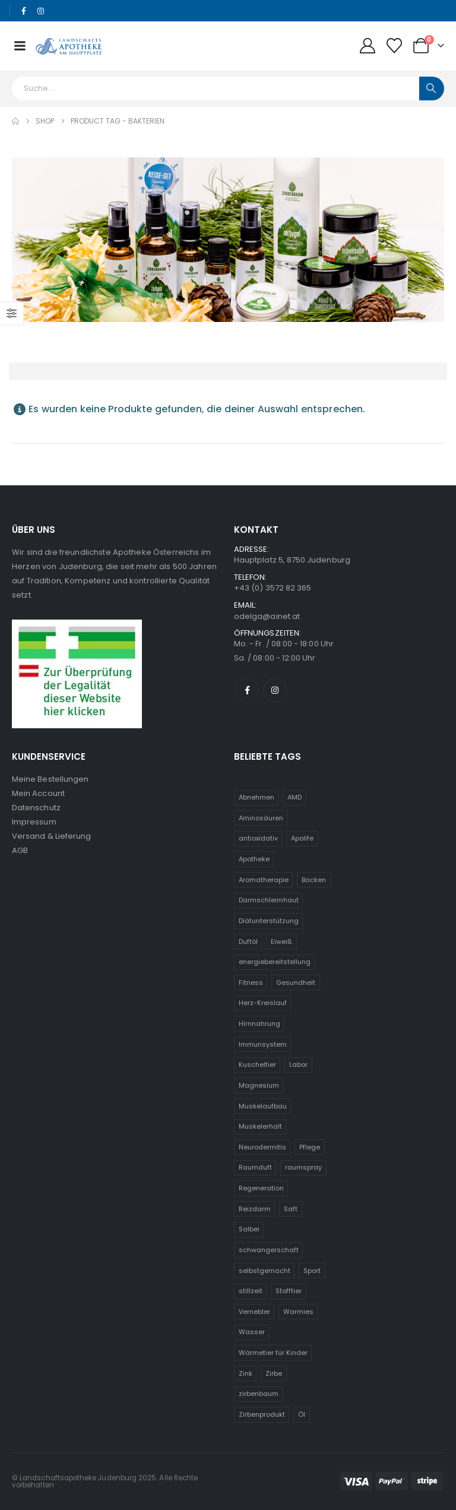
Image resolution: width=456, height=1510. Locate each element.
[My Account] (367, 45)
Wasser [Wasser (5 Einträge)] (252, 1332)
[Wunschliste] (394, 45)
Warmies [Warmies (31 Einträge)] (298, 1311)
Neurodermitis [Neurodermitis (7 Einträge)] (262, 1147)
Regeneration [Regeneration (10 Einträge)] (261, 1188)
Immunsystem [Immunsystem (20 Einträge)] (263, 1044)
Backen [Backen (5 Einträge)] (314, 879)
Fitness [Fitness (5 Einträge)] (251, 982)
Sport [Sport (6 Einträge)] (312, 1270)
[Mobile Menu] (19, 45)
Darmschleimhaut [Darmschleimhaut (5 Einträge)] (269, 900)
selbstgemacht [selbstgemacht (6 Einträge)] (264, 1270)
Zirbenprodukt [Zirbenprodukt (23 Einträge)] (262, 1414)
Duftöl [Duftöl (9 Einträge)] (248, 941)
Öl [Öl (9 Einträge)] (301, 1414)
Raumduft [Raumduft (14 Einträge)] (255, 1167)
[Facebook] (23, 11)
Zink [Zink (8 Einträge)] (245, 1373)
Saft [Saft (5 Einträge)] (290, 1209)
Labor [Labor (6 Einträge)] (298, 1064)
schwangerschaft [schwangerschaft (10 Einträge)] (269, 1250)
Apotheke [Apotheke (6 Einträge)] (254, 859)
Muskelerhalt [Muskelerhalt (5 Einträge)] (260, 1126)
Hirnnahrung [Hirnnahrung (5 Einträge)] (259, 1023)
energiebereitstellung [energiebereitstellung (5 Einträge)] (275, 961)
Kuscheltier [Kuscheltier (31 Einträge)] (257, 1064)
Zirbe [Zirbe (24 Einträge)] (273, 1373)
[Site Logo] (69, 45)
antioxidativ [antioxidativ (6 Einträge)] (258, 838)
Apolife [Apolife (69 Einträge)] (302, 838)
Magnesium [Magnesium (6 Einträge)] (259, 1085)
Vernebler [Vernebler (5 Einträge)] (254, 1311)
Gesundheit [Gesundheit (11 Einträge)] (295, 982)
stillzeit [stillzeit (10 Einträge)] (250, 1291)
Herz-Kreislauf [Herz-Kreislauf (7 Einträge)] (263, 1002)
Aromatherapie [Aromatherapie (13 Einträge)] (264, 879)
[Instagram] (41, 11)
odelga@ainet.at (267, 616)
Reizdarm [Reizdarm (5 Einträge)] (255, 1209)
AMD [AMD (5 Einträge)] (294, 797)
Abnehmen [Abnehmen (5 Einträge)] (256, 797)
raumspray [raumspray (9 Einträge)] (303, 1167)
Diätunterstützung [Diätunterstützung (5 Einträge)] (269, 920)
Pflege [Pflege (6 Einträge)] (309, 1147)
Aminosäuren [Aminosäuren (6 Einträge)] (261, 818)
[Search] (431, 88)
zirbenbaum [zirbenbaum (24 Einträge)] (258, 1393)
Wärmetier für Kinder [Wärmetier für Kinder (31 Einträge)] (273, 1352)
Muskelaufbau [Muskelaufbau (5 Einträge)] (263, 1106)
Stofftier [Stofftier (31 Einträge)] (289, 1291)
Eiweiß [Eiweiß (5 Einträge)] (281, 941)
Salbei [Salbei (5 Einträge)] (249, 1229)
